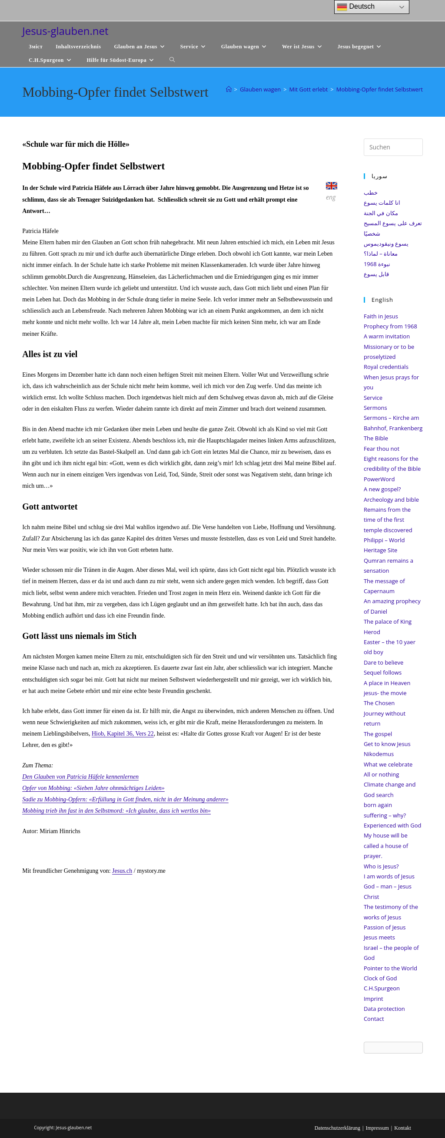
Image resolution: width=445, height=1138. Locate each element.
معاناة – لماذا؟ (381, 253)
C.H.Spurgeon (382, 988)
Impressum (377, 1128)
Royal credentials (386, 367)
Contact (374, 1019)
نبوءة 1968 (377, 264)
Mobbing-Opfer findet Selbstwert (379, 89)
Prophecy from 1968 (390, 326)
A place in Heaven (387, 683)
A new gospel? (382, 489)
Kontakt (402, 1128)
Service (373, 398)
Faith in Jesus (381, 316)
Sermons (375, 408)
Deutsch (356, 7)
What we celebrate (388, 764)
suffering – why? (385, 815)
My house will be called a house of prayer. (386, 845)
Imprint (373, 999)
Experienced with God (393, 825)
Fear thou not (381, 448)
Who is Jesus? (381, 866)
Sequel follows (383, 672)
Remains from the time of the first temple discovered (388, 520)
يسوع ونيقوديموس (386, 243)
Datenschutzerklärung (337, 1128)
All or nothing (381, 774)
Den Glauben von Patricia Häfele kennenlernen (80, 776)
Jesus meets (379, 937)
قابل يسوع (376, 274)
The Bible (376, 438)
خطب (371, 192)
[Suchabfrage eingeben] (393, 147)
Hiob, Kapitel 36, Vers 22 (123, 733)
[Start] (229, 89)
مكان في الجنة (381, 213)
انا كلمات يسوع (382, 202)
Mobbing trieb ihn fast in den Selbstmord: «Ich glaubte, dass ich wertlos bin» (116, 810)
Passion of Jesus (385, 927)
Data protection (384, 1009)
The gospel (378, 734)
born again (378, 805)
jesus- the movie (385, 693)
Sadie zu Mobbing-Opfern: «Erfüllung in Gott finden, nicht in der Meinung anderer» (125, 799)
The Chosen (379, 703)
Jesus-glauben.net (65, 31)
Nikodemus (379, 754)
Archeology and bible (391, 499)
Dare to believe (383, 662)
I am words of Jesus (389, 876)
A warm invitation (387, 336)
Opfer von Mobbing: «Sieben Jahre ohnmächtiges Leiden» (93, 788)
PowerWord (379, 479)
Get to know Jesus (387, 744)
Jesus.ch (122, 871)
